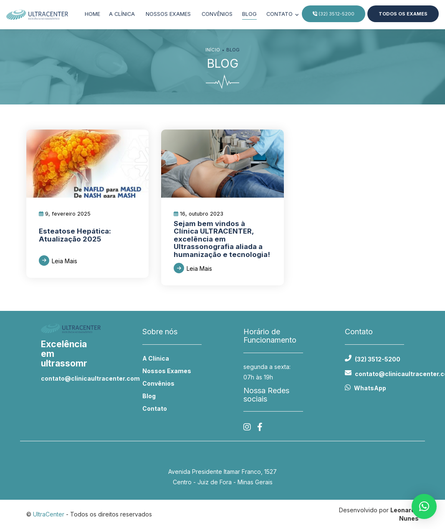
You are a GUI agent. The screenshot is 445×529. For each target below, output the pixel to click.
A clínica (122, 14)
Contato (280, 14)
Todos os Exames (403, 14)
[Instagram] (247, 427)
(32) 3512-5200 (333, 14)
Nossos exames (168, 14)
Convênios (217, 14)
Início (212, 50)
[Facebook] (260, 427)
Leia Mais (64, 260)
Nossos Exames (166, 370)
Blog (249, 14)
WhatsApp (370, 388)
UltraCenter (48, 514)
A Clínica (155, 358)
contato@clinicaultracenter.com (71, 378)
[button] (424, 506)
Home (92, 14)
